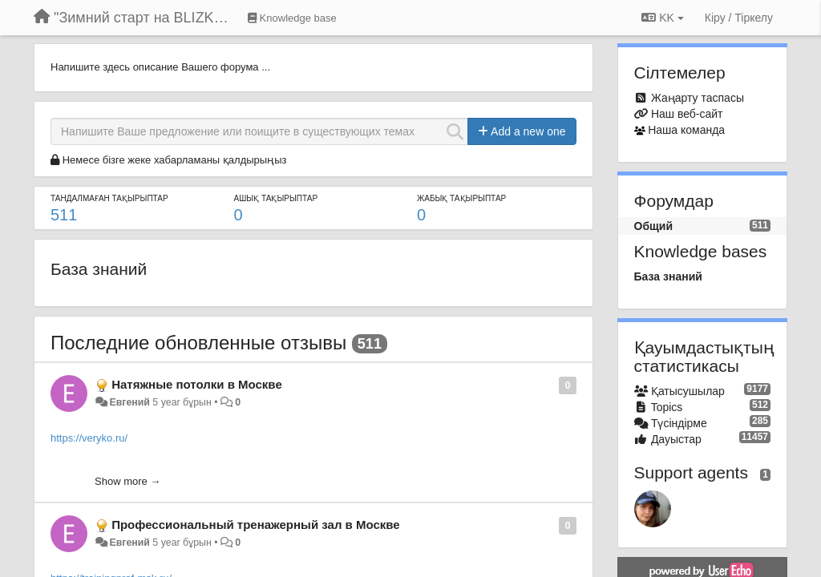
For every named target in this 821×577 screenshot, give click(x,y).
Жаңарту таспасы (697, 97)
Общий (653, 226)
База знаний (99, 269)
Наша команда (686, 129)
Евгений (129, 402)
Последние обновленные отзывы (198, 342)
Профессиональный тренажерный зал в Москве (255, 524)
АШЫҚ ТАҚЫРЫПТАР (276, 198)
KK (662, 17)
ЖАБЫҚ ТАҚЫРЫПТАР (461, 198)
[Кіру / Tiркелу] (738, 17)
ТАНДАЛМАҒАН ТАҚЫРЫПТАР (109, 198)
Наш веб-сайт (687, 113)
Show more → (127, 481)
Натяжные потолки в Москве (196, 384)
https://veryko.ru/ (89, 438)
